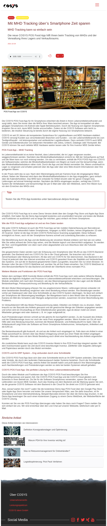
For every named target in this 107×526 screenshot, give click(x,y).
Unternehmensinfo (18, 500)
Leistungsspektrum (18, 505)
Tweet (53, 60)
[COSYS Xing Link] (88, 521)
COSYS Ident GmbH (18, 510)
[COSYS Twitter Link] (83, 521)
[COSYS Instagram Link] (73, 521)
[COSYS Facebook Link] (78, 521)
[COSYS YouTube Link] (93, 521)
